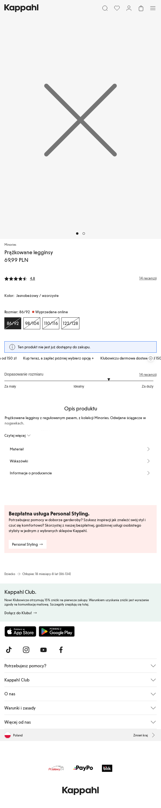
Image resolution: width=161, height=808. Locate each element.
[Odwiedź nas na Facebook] (61, 650)
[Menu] (153, 8)
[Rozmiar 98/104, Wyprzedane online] (31, 323)
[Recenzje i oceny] (80, 278)
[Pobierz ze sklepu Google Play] (57, 631)
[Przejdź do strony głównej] (21, 8)
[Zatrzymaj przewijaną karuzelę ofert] (150, 358)
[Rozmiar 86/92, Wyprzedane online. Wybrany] (12, 323)
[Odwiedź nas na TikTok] (8, 650)
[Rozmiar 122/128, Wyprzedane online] (70, 323)
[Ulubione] (117, 8)
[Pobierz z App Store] (20, 631)
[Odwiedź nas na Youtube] (43, 650)
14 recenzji (148, 374)
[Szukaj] (105, 8)
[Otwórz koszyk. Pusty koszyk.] (141, 8)
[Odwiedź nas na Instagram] (26, 650)
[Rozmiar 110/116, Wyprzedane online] (50, 323)
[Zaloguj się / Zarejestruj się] (129, 8)
